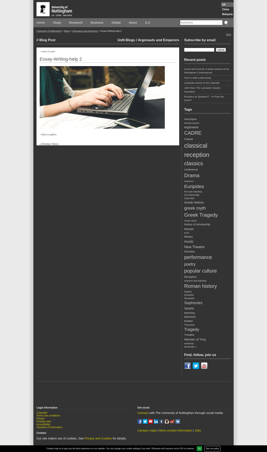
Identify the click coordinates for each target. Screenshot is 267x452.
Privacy (41, 418)
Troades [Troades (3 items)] (189, 334)
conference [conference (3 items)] (191, 169)
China (225, 9)
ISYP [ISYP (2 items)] (186, 233)
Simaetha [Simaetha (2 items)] (189, 295)
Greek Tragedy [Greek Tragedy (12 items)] (201, 215)
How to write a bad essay (197, 78)
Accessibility (43, 424)
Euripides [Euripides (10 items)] (194, 186)
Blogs (67, 31)
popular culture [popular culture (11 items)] (200, 271)
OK (199, 448)
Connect (143, 413)
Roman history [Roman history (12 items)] (200, 286)
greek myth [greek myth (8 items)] (195, 208)
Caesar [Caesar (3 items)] (188, 139)
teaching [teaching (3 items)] (189, 312)
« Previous (45, 143)
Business (97, 22)
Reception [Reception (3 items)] (190, 276)
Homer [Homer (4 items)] (189, 229)
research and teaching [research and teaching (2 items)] (195, 280)
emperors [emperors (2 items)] (189, 181)
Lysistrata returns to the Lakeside (202, 83)
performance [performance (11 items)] (198, 257)
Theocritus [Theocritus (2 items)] (189, 325)
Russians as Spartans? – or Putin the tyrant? (204, 98)
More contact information (175, 430)
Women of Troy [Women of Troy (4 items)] (195, 339)
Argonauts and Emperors (85, 31)
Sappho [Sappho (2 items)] (188, 291)
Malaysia (227, 14)
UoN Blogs (126, 40)
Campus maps (147, 430)
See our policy (212, 448)
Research (76, 22)
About (133, 22)
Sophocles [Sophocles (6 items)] (193, 303)
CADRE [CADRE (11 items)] (193, 133)
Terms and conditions (48, 415)
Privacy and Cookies (98, 438)
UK (224, 4)
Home (41, 22)
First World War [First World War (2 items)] (191, 195)
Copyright (42, 412)
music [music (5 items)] (189, 241)
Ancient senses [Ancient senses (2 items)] (191, 123)
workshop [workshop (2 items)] (189, 343)
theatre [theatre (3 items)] (188, 321)
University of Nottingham (49, 31)
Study (57, 22)
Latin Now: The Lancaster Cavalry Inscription (202, 90)
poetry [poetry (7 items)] (190, 264)
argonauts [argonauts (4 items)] (191, 127)
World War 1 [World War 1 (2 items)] (190, 347)
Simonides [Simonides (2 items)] (189, 298)
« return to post (47, 51)
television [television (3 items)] (190, 316)
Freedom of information (49, 427)
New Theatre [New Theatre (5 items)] (194, 247)
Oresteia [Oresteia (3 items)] (189, 251)
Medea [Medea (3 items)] (188, 236)
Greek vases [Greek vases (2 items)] (190, 220)
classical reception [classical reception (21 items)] (196, 150)
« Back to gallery (48, 134)
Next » (55, 143)
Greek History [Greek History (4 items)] (194, 202)
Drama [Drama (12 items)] (191, 175)
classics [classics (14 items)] (193, 163)
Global (116, 22)
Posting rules (44, 421)
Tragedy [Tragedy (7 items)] (191, 329)
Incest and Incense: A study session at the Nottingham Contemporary (206, 71)
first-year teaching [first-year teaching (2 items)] (193, 191)
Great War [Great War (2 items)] (189, 198)
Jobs (198, 430)
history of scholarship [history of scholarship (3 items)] (197, 224)
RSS (228, 34)
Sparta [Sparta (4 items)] (189, 308)
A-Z (147, 22)
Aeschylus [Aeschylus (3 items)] (190, 119)
